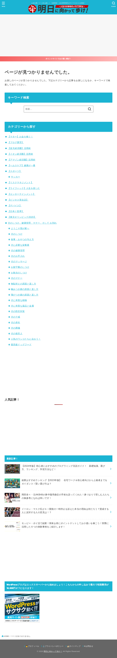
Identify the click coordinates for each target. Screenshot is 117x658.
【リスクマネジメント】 (20, 182)
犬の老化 (15, 322)
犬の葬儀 (15, 328)
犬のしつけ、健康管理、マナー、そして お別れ (32, 223)
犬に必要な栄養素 (20, 245)
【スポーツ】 (15, 171)
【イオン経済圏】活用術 (20, 154)
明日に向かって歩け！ (53, 651)
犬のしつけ (16, 234)
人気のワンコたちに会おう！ (26, 339)
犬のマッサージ (19, 261)
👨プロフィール (32, 646)
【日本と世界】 (16, 211)
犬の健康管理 (18, 250)
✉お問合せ (88, 646)
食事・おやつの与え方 (22, 239)
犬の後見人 (16, 333)
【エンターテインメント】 (21, 194)
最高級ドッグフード (21, 344)
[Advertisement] (58, 35)
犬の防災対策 (18, 311)
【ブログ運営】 (16, 142)
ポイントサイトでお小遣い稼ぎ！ (58, 59)
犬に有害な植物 (19, 300)
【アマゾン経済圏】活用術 (21, 159)
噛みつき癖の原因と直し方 (24, 289)
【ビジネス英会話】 (18, 200)
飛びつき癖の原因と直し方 (24, 294)
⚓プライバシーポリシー (53, 646)
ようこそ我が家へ (20, 228)
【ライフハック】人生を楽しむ (24, 188)
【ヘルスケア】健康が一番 (21, 165)
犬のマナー (16, 278)
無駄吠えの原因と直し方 (23, 283)
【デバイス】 (15, 205)
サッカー (15, 176)
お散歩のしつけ (19, 272)
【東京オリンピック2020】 (22, 217)
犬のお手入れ (18, 256)
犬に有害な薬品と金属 (22, 306)
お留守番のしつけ (20, 267)
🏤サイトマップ (74, 646)
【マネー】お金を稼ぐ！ (20, 136)
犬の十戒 (15, 317)
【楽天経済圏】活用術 (19, 148)
